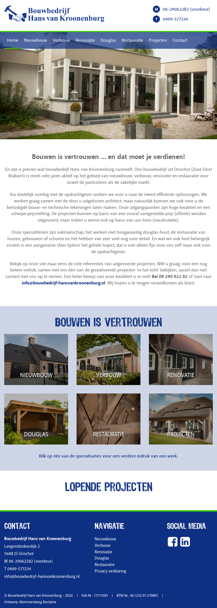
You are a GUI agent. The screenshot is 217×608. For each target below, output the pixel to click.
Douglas (108, 40)
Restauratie (132, 40)
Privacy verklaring (110, 571)
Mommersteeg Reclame (37, 602)
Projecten (158, 40)
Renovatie (85, 40)
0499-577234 (175, 19)
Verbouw (61, 40)
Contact (180, 40)
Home (12, 40)
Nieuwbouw (35, 40)
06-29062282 (176, 9)
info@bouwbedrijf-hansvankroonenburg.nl (63, 283)
